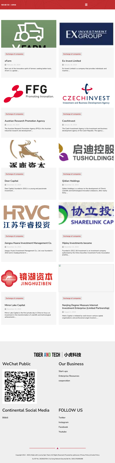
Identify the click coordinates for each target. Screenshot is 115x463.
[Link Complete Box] (28, 49)
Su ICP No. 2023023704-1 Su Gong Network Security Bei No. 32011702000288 (57, 459)
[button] (86, 4)
